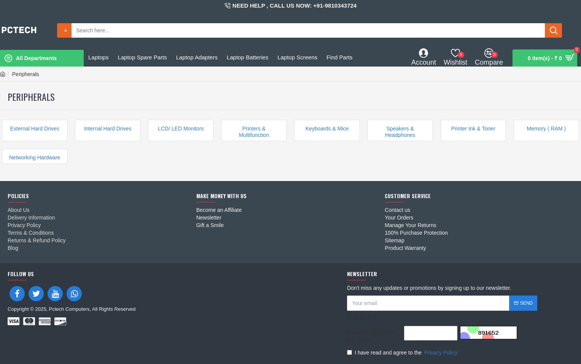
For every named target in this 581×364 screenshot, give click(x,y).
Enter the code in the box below (371, 336)
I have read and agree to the (402, 353)
